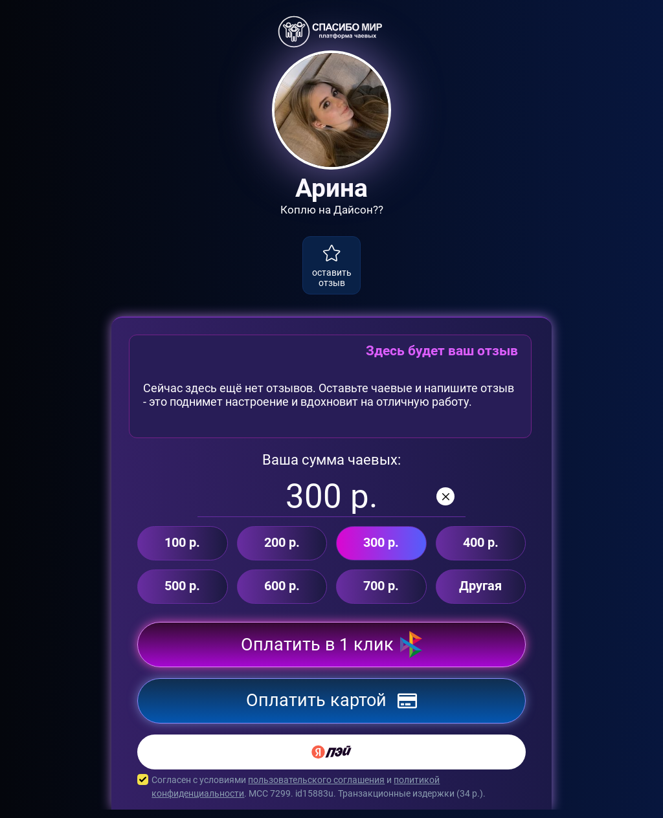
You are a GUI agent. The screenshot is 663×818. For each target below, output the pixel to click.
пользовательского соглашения (316, 788)
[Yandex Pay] (331, 760)
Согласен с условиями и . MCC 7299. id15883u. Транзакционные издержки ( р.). (331, 795)
